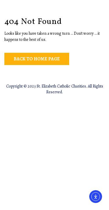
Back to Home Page (37, 59)
